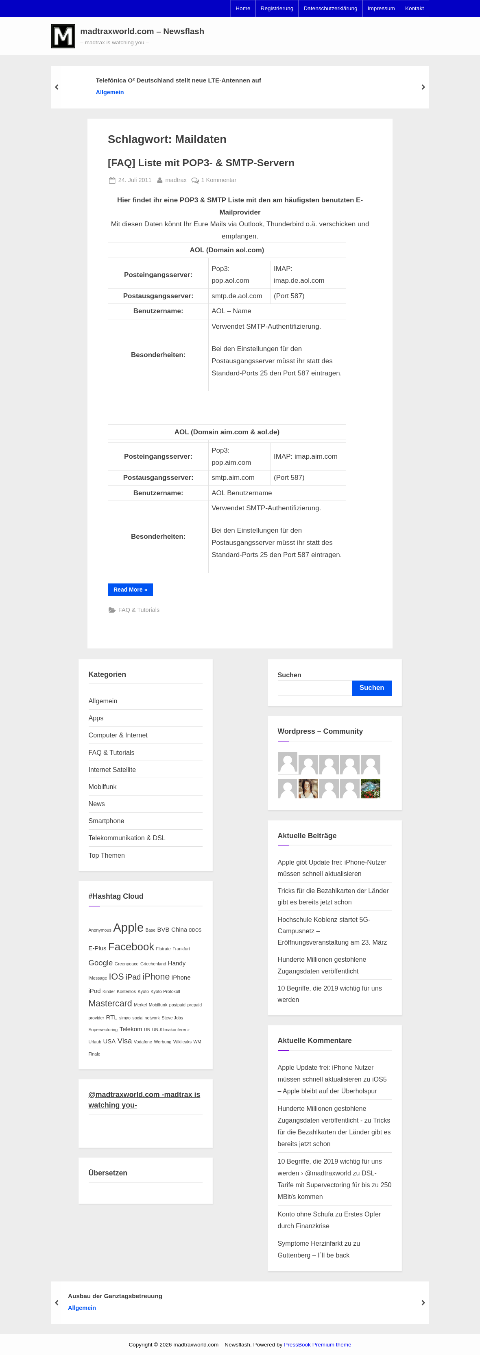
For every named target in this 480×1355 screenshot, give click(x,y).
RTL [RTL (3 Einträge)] (112, 1017)
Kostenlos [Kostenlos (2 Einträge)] (126, 991)
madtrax (176, 179)
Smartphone (106, 820)
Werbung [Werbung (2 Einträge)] (162, 1041)
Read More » (133, 591)
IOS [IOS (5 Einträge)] (116, 977)
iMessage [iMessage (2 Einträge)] (98, 978)
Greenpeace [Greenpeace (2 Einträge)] (127, 963)
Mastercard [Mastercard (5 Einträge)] (110, 1003)
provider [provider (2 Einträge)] (97, 1017)
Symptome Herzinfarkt (310, 1243)
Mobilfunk (103, 786)
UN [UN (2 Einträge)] (147, 1029)
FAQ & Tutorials (138, 610)
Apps (96, 718)
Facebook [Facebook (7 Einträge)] (131, 946)
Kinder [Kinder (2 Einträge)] (109, 991)
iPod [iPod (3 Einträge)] (95, 990)
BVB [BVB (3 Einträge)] (163, 929)
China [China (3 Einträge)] (179, 929)
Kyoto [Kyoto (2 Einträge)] (143, 991)
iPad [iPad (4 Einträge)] (133, 977)
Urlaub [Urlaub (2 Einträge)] (95, 1041)
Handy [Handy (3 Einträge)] (176, 963)
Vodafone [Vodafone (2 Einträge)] (143, 1041)
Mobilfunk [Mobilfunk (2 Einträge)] (158, 1004)
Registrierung (277, 8)
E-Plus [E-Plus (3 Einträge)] (98, 948)
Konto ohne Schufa (306, 1214)
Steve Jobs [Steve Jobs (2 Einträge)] (172, 1017)
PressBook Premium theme (317, 1345)
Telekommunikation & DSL (127, 837)
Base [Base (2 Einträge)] (150, 930)
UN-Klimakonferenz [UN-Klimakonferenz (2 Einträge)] (171, 1029)
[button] (63, 36)
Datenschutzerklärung (330, 8)
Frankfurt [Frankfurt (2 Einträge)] (181, 948)
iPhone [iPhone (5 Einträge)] (156, 977)
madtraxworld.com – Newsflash (142, 31)
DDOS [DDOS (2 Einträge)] (195, 930)
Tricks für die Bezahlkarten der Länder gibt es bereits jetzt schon (334, 1132)
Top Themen (107, 855)
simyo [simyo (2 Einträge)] (125, 1017)
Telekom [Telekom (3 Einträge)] (131, 1028)
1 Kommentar (219, 180)
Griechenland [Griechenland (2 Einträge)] (153, 963)
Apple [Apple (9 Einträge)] (128, 927)
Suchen (289, 675)
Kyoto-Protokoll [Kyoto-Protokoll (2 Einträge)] (165, 991)
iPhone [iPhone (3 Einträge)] (181, 977)
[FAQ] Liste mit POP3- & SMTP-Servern (201, 162)
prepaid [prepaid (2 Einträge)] (195, 1004)
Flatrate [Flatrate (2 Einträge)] (163, 948)
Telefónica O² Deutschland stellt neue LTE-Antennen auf (179, 80)
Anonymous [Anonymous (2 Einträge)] (100, 930)
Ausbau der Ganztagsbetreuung (115, 1295)
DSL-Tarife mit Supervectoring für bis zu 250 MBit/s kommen (335, 1184)
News (97, 803)
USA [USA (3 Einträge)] (109, 1041)
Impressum (381, 8)
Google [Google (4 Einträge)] (101, 962)
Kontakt (414, 8)
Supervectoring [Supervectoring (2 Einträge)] (103, 1029)
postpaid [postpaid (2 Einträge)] (177, 1004)
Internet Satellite (112, 769)
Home (243, 8)
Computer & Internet (118, 735)
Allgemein (110, 92)
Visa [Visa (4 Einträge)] (125, 1040)
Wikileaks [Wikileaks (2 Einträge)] (182, 1041)
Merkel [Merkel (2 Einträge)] (140, 1004)
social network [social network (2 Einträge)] (146, 1017)
